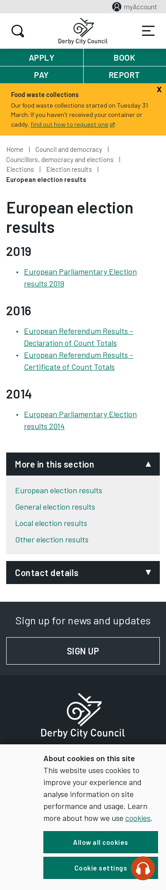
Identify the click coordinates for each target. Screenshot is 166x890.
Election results (69, 169)
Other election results (52, 539)
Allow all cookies (100, 842)
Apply (42, 57)
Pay (41, 75)
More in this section (54, 464)
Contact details (47, 572)
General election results (55, 506)
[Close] (159, 88)
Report (124, 75)
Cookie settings (100, 868)
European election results (58, 490)
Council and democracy (68, 149)
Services (148, 31)
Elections (20, 169)
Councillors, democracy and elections (60, 159)
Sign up (113, 651)
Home (14, 149)
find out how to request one (73, 124)
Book (124, 57)
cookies (138, 818)
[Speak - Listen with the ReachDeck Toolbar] (143, 868)
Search (16, 31)
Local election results (51, 523)
